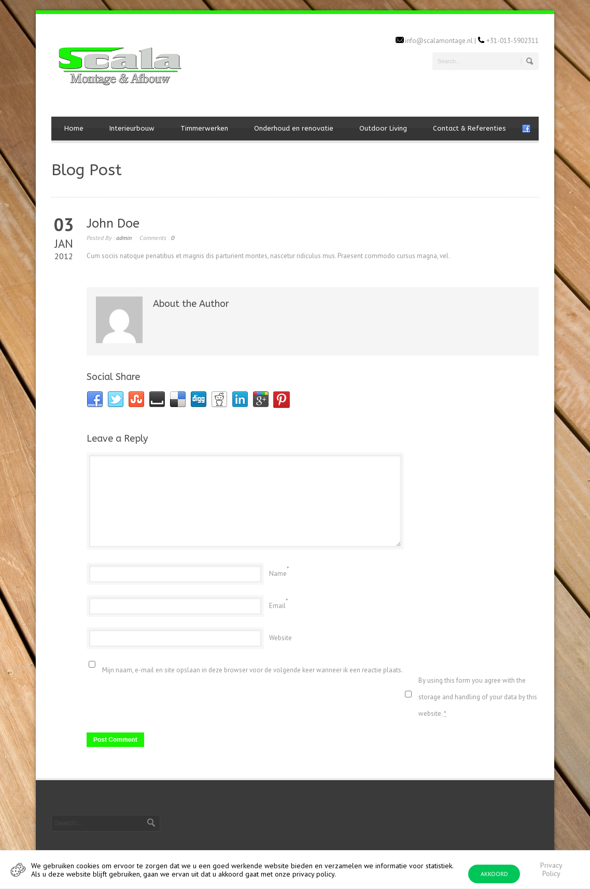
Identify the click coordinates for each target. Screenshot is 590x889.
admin (124, 238)
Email (277, 605)
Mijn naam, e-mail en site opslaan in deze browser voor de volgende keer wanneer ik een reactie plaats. (252, 670)
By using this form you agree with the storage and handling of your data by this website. (477, 697)
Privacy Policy (551, 869)
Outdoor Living (383, 128)
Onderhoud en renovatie (293, 128)
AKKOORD (494, 874)
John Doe (113, 223)
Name (278, 573)
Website (280, 637)
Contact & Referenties (469, 128)
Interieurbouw (131, 128)
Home (73, 128)
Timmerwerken (204, 128)
